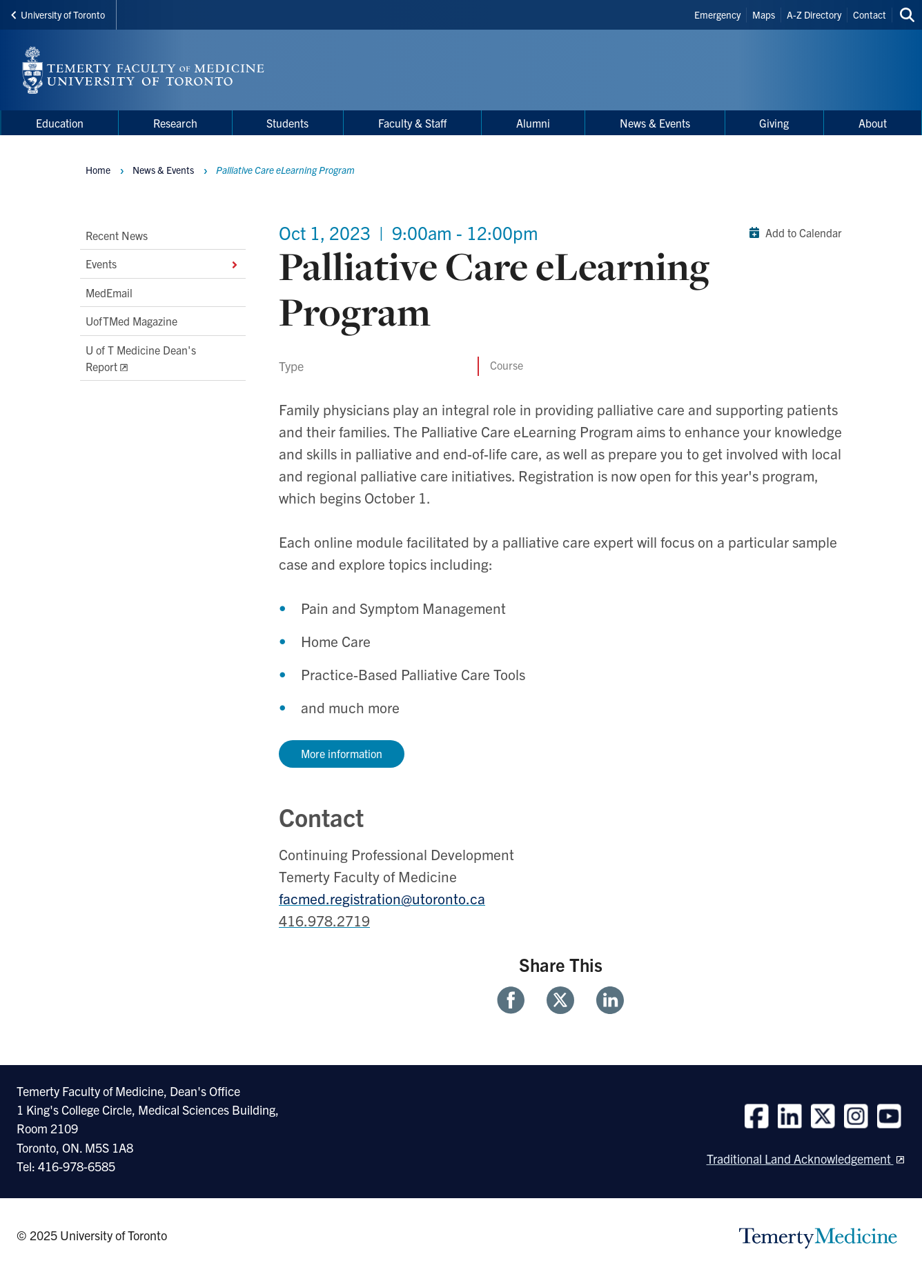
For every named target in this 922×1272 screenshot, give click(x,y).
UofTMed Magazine (131, 321)
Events (163, 264)
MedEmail (109, 292)
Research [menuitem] (175, 123)
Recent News (117, 235)
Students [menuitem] (287, 123)
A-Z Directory (814, 14)
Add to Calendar (792, 232)
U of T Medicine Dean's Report (141, 358)
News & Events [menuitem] (655, 123)
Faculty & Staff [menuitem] (412, 123)
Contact (869, 14)
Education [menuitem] (60, 123)
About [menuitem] (873, 123)
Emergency (717, 14)
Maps (763, 14)
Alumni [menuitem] (533, 123)
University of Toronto (58, 14)
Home (98, 169)
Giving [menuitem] (774, 123)
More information (341, 753)
